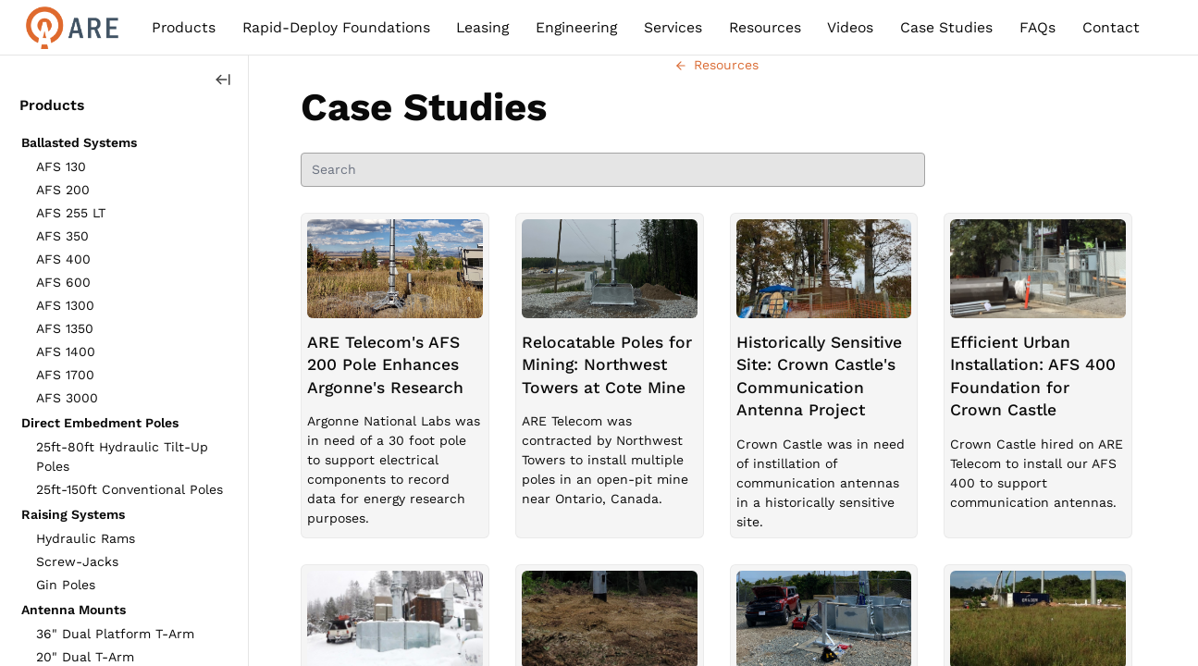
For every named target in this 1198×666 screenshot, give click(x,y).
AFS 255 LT (70, 212)
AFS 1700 (65, 374)
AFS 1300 (65, 305)
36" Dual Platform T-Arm (115, 633)
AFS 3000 (67, 397)
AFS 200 (63, 189)
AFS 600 (63, 282)
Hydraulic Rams (85, 538)
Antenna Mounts (73, 609)
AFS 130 (61, 166)
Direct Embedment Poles (100, 422)
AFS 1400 (65, 351)
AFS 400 (63, 259)
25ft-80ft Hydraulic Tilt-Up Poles (122, 456)
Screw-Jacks (77, 561)
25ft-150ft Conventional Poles (129, 489)
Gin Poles (65, 584)
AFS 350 (62, 235)
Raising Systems (73, 514)
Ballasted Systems (79, 142)
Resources (716, 64)
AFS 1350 (64, 328)
